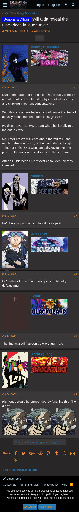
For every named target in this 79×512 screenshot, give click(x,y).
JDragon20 (39, 233)
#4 (75, 336)
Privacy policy (50, 484)
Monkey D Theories (16, 30)
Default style (12, 478)
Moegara (37, 175)
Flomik (36, 296)
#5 (75, 394)
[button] (5, 5)
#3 (75, 274)
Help (64, 484)
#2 (75, 216)
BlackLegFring (41, 354)
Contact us (9, 484)
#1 (75, 87)
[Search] (73, 5)
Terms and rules (29, 484)
